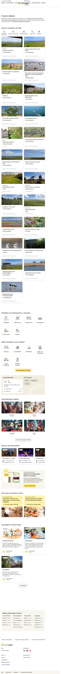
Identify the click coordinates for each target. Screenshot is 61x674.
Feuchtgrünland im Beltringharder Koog (34, 139)
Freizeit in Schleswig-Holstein (20, 639)
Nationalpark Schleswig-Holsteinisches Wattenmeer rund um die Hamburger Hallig (34, 74)
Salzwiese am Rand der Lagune (32, 161)
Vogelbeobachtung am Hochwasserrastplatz (7, 295)
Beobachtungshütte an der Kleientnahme (31, 96)
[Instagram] (30, 651)
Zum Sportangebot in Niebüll (10, 504)
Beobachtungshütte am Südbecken (10, 71)
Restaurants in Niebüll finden (33, 504)
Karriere (3, 657)
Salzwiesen (5, 95)
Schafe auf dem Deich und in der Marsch (32, 49)
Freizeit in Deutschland (7, 639)
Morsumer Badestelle (30, 209)
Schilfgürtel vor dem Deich (8, 206)
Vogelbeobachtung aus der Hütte (33, 273)
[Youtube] (27, 651)
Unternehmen (4, 659)
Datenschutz (8, 672)
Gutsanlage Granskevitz (8, 142)
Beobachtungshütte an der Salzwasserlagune (8, 272)
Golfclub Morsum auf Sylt (8, 187)
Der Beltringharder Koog (31, 118)
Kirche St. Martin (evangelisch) (32, 187)
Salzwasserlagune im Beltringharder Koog (11, 162)
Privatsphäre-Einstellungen (26, 672)
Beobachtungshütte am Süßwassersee (34, 250)
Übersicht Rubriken (5, 664)
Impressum (15, 672)
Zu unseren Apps (5, 650)
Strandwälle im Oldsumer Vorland (10, 118)
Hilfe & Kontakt (26, 657)
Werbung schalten (5, 662)
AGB (2, 672)
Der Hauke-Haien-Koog (7, 50)
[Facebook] (24, 651)
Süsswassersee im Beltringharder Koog (11, 250)
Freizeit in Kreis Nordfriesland (37, 639)
